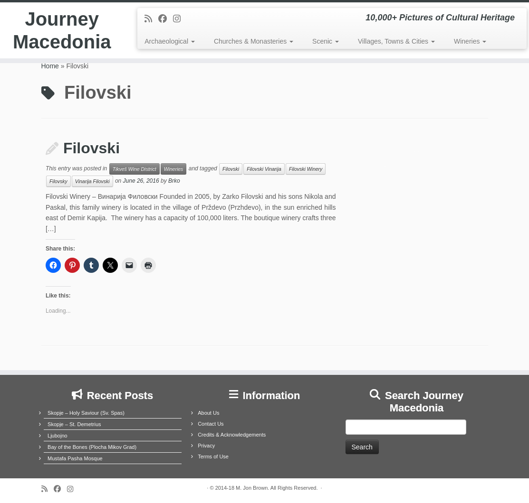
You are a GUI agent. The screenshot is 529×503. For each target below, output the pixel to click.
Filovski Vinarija (264, 169)
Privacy (206, 445)
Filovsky (58, 181)
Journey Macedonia (62, 30)
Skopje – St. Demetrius (74, 424)
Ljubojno (57, 435)
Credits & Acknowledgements (232, 435)
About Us (208, 413)
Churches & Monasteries (253, 41)
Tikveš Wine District (134, 169)
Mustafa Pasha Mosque (75, 458)
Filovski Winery (306, 169)
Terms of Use (213, 456)
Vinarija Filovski (92, 181)
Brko (174, 181)
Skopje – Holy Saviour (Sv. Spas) (86, 413)
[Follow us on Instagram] (180, 19)
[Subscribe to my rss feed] (151, 19)
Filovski (91, 148)
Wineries (470, 41)
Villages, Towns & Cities (396, 41)
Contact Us (210, 424)
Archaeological (169, 41)
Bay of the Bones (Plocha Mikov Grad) (92, 447)
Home (50, 66)
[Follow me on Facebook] (165, 19)
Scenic (325, 41)
